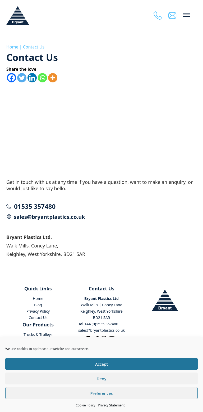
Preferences (101, 393)
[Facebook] (11, 77)
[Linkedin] (32, 77)
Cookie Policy (85, 405)
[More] (52, 77)
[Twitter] (21, 77)
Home (12, 47)
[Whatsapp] (42, 77)
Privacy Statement (111, 405)
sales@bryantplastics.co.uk (49, 216)
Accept (101, 364)
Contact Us (33, 47)
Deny (102, 378)
